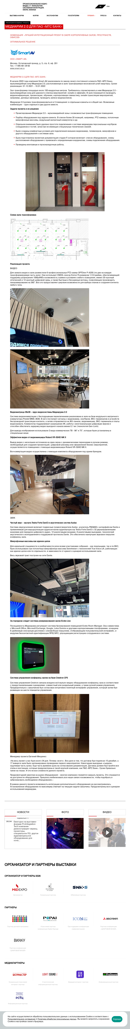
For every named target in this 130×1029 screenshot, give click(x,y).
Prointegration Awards (14, 23)
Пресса (103, 15)
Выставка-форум (17, 15)
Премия (90, 15)
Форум (36, 15)
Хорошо (117, 1019)
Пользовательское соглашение (21, 1019)
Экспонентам (52, 15)
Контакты (117, 15)
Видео (107, 812)
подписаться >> (23, 818)
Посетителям (73, 15)
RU (100, 6)
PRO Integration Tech (12, 7)
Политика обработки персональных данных (57, 1019)
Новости (23, 812)
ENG (108, 6)
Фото (65, 812)
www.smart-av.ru (17, 68)
